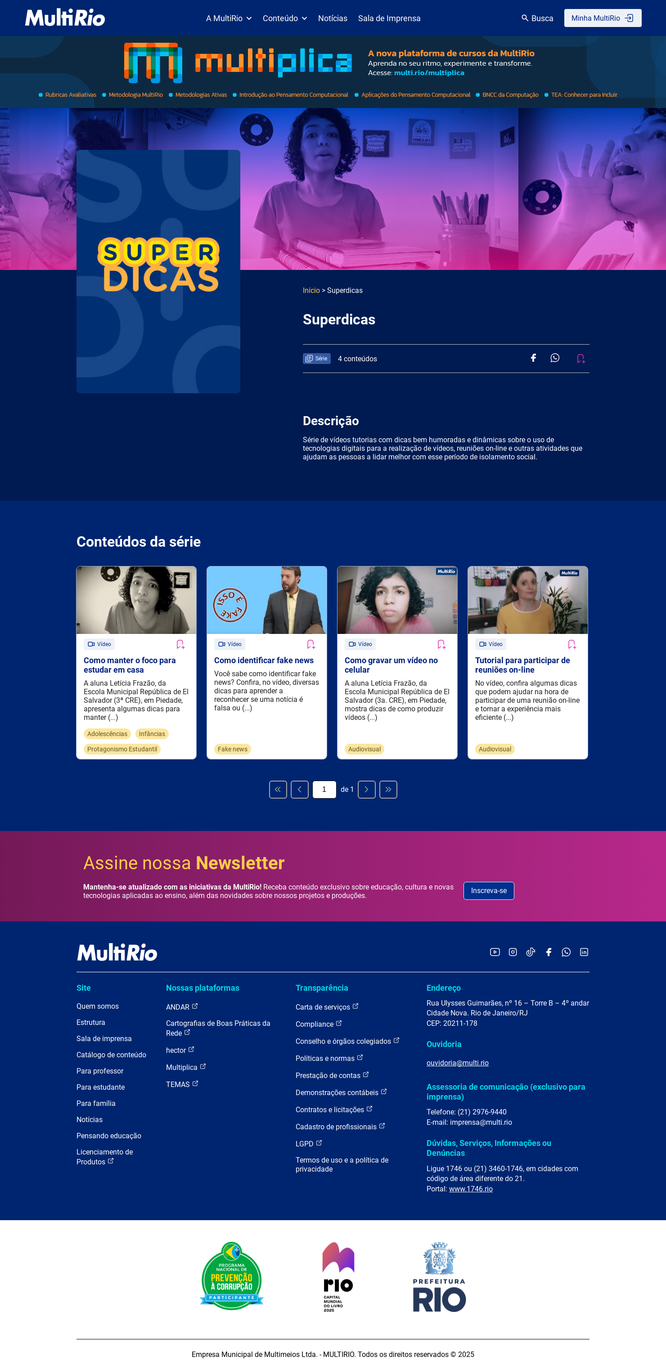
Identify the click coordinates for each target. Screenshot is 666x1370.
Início (311, 290)
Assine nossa (184, 863)
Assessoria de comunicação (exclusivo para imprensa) (506, 1091)
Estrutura (90, 1023)
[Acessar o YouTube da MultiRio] (495, 953)
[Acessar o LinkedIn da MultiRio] (584, 953)
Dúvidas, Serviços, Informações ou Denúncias (489, 1148)
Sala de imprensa (104, 1039)
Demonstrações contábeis (341, 1092)
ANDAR (182, 1007)
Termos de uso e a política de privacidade (342, 1165)
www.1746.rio (471, 1189)
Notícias (332, 18)
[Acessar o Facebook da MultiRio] (548, 953)
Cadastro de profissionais (341, 1127)
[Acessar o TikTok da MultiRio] (530, 953)
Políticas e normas (330, 1058)
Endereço (444, 988)
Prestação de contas (332, 1075)
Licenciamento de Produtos (104, 1157)
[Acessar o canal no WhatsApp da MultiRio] (566, 953)
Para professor (99, 1071)
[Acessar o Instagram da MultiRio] (512, 953)
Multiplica (186, 1067)
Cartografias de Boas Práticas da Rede (218, 1029)
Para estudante (100, 1087)
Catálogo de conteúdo (111, 1055)
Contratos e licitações (334, 1109)
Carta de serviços (327, 1007)
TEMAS (182, 1084)
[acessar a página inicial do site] (65, 18)
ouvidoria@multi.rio (458, 1063)
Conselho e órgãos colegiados (348, 1041)
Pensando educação (108, 1136)
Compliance (319, 1024)
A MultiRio (229, 18)
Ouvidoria (444, 1044)
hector (180, 1050)
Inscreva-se (489, 891)
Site (83, 988)
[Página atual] (324, 790)
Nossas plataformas (202, 988)
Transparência (322, 988)
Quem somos (97, 1006)
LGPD (309, 1144)
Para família (96, 1104)
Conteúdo (285, 18)
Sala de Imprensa (389, 18)
